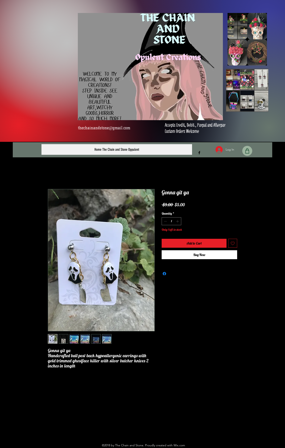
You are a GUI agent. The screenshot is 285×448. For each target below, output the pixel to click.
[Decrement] (165, 221)
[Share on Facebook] (164, 273)
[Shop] (247, 151)
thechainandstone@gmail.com (104, 127)
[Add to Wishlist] (232, 243)
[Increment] (178, 221)
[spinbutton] (171, 221)
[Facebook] (199, 153)
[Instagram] (146, 431)
